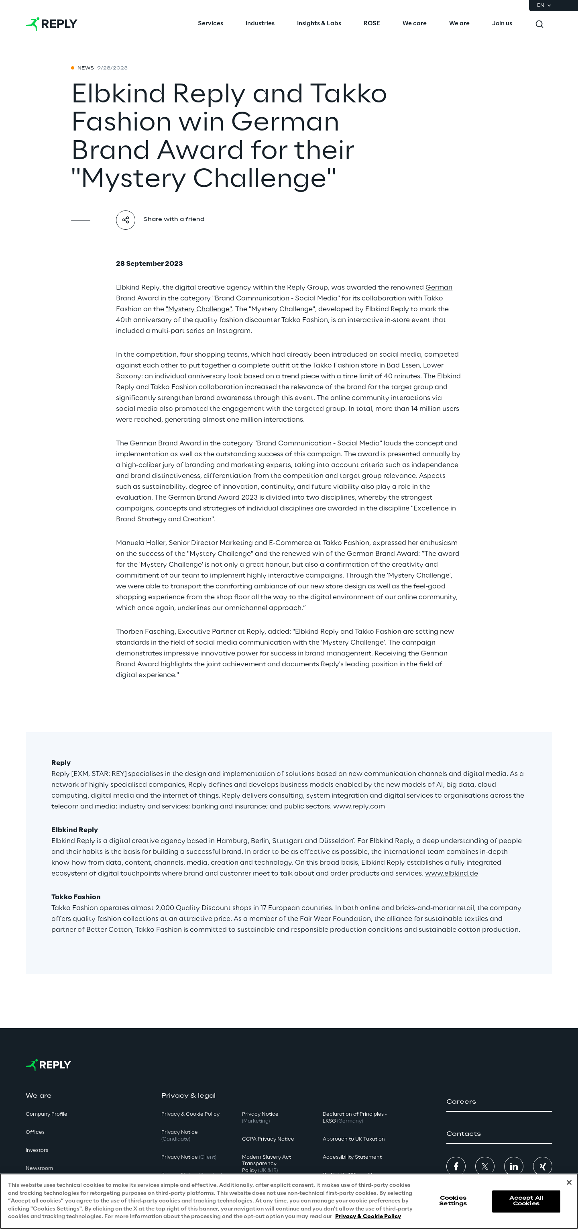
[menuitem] (210, 24)
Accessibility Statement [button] (352, 1157)
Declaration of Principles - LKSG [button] (355, 1118)
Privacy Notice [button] (179, 1136)
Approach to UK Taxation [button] (354, 1139)
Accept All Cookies (526, 1201)
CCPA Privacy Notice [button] (268, 1139)
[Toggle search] (539, 24)
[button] (499, 1102)
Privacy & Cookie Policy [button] (190, 1114)
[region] (289, 1201)
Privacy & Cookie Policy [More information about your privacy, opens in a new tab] (368, 1217)
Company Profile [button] (46, 1114)
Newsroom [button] (39, 1168)
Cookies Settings (453, 1201)
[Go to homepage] (51, 24)
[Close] (569, 1182)
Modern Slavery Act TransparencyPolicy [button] (266, 1164)
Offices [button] (35, 1132)
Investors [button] (37, 1150)
